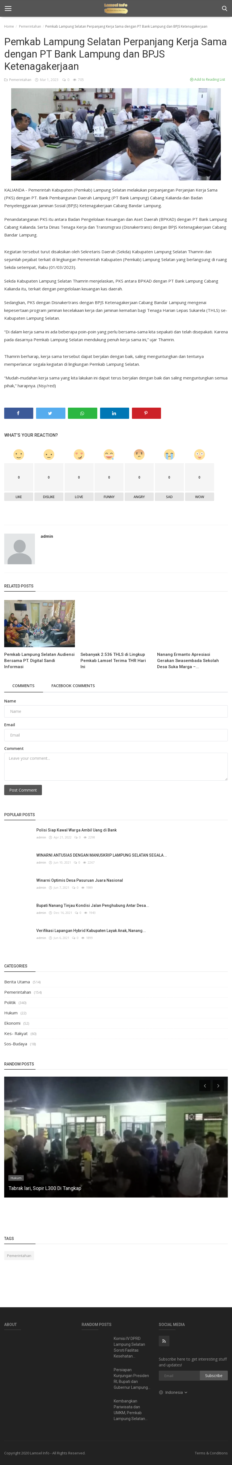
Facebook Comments (75, 685)
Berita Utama (17, 981)
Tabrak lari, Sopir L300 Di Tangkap (44, 1188)
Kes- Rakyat (16, 1033)
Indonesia (173, 1392)
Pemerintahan (30, 26)
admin (47, 536)
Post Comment (23, 790)
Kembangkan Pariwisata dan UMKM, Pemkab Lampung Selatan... (131, 1410)
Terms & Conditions (211, 1453)
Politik (10, 1002)
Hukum (11, 1012)
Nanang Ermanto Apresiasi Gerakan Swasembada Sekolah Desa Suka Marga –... (188, 660)
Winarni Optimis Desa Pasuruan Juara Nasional (79, 880)
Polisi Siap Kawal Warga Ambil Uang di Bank (76, 830)
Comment (14, 748)
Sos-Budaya (15, 1043)
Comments (24, 685)
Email (9, 724)
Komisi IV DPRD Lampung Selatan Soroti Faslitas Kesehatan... (129, 1347)
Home (9, 26)
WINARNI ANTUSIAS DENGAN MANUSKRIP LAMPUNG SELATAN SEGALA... (101, 855)
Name (10, 701)
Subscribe (213, 1375)
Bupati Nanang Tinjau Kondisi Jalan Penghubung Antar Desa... (92, 905)
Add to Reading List (207, 79)
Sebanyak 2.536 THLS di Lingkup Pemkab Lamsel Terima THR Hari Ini (113, 660)
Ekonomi (12, 1023)
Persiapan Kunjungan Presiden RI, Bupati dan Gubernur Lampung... (132, 1379)
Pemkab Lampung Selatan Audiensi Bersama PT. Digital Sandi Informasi (39, 660)
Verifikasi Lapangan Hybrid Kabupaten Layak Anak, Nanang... (91, 930)
